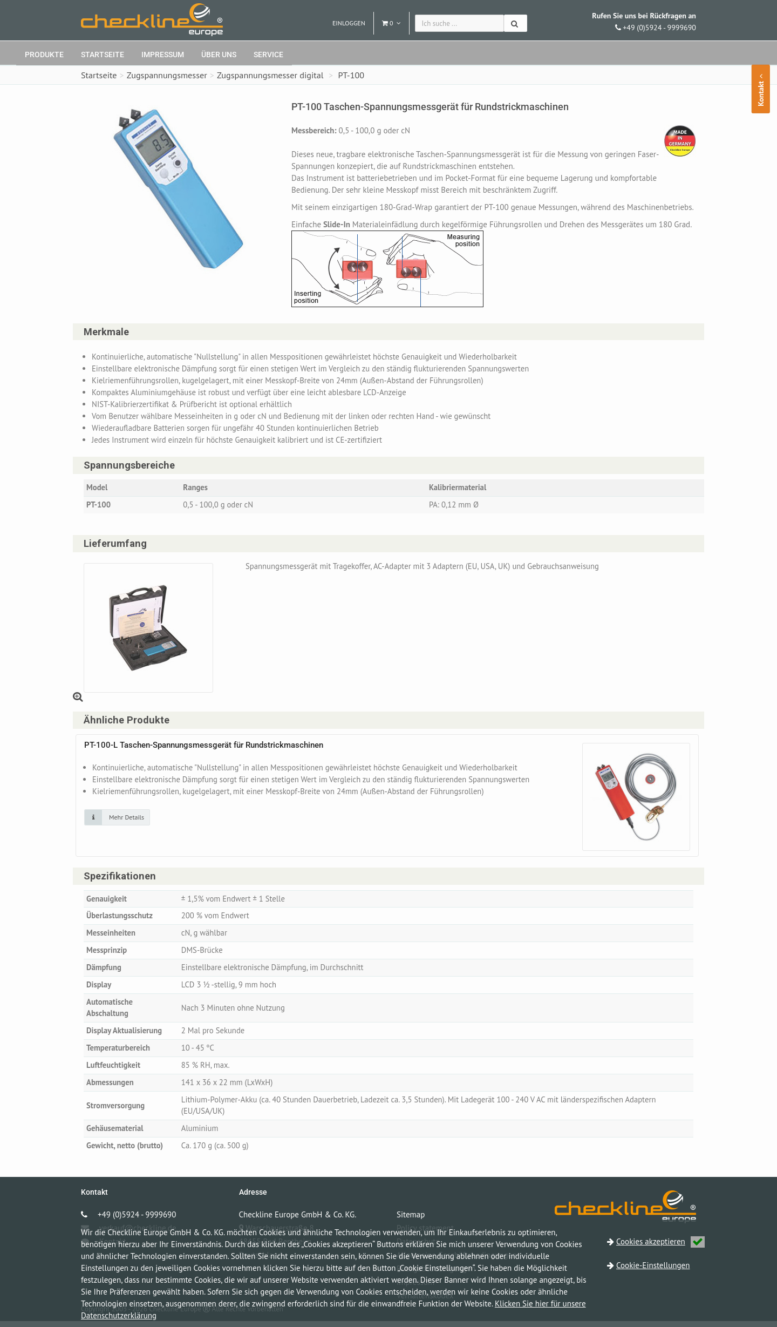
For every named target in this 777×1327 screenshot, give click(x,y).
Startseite (102, 54)
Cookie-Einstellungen (653, 1265)
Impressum (162, 54)
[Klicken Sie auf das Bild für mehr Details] (117, 819)
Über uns (218, 54)
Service (268, 54)
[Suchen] (515, 23)
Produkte (44, 54)
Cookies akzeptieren (660, 1241)
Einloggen (348, 23)
